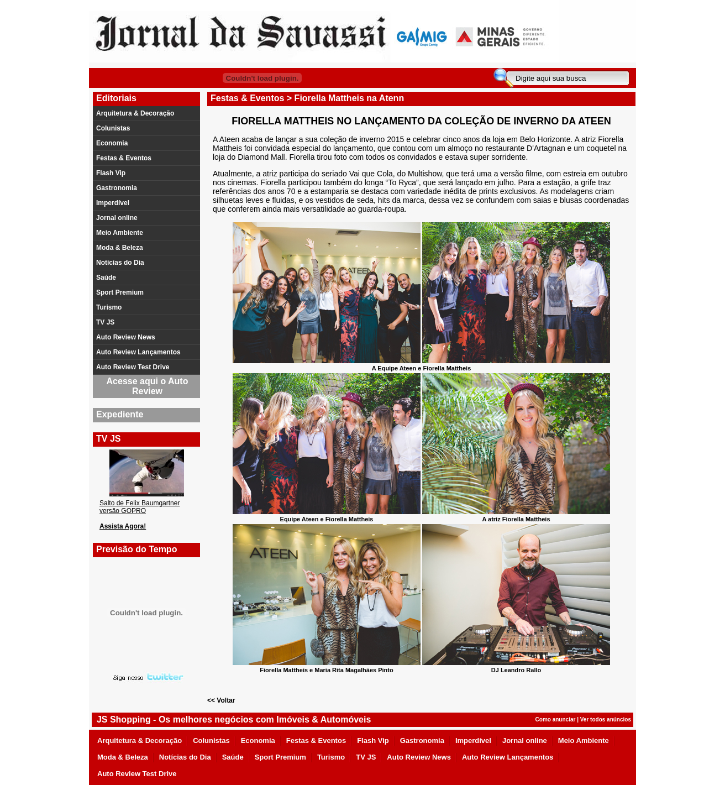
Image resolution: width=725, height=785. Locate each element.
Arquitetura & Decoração (135, 113)
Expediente (119, 414)
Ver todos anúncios (605, 719)
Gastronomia (116, 188)
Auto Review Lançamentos (138, 352)
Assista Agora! (122, 526)
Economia (112, 143)
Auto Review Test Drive (132, 367)
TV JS (105, 322)
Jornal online (117, 218)
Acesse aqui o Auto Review (147, 386)
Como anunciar (555, 719)
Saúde (106, 277)
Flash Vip (110, 173)
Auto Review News (125, 337)
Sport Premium (120, 292)
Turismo (109, 307)
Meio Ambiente (119, 233)
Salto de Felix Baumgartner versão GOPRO (139, 507)
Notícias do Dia (120, 262)
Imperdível (112, 203)
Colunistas (113, 128)
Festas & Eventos (123, 158)
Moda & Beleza (119, 248)
